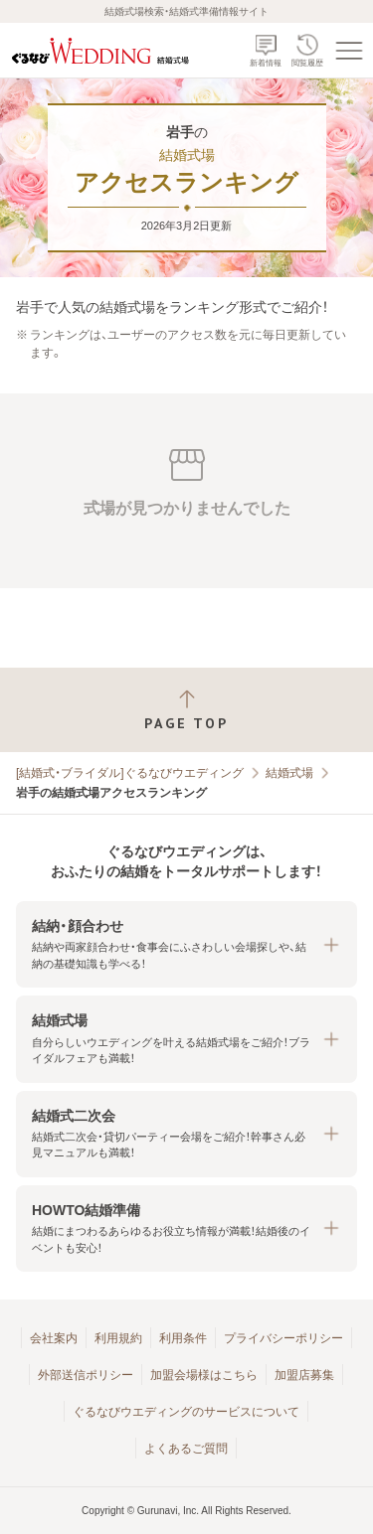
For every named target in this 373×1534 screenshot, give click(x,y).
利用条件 (183, 1338)
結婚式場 (289, 773)
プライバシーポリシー (283, 1338)
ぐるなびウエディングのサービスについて (186, 1412)
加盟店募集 (304, 1375)
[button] (186, 944)
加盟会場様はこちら (204, 1375)
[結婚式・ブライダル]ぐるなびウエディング (130, 773)
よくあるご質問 (186, 1449)
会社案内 (54, 1338)
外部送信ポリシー (85, 1375)
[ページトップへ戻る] (186, 710)
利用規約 (118, 1338)
